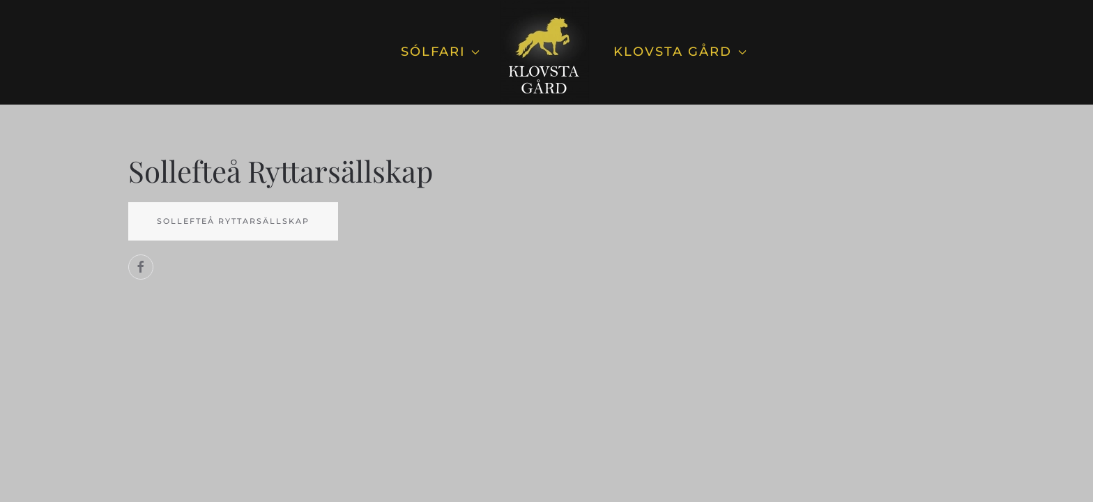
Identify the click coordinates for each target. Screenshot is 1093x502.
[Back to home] (546, 52)
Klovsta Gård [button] (680, 51)
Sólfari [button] (440, 51)
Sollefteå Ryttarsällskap (233, 221)
